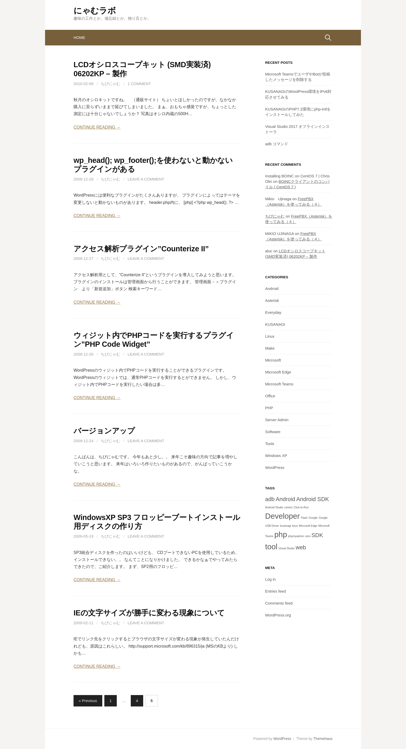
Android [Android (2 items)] (285, 499)
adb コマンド (276, 144)
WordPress (274, 467)
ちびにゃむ (110, 83)
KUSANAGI (275, 324)
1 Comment (139, 83)
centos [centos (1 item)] (288, 507)
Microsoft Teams (279, 384)
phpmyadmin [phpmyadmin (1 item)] (296, 536)
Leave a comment (146, 179)
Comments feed (279, 603)
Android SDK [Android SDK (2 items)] (312, 499)
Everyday (273, 312)
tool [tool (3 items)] (271, 546)
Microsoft (273, 360)
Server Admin (276, 420)
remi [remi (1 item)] (307, 536)
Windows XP (276, 455)
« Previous (88, 700)
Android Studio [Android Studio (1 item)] (274, 507)
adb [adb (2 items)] (269, 499)
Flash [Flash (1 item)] (304, 517)
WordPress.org (278, 615)
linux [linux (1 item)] (295, 525)
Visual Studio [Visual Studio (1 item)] (286, 548)
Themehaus (322, 739)
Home (79, 37)
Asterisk (272, 300)
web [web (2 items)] (301, 547)
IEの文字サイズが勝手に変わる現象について (149, 613)
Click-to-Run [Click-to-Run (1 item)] (301, 507)
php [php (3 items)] (280, 534)
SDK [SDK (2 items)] (317, 535)
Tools (269, 443)
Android (272, 288)
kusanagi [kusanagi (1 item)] (285, 525)
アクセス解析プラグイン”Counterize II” (141, 249)
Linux (269, 336)
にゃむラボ (95, 10)
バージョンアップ (104, 431)
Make (270, 348)
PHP (269, 408)
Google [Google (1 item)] (313, 517)
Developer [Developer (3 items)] (282, 516)
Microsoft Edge (278, 372)
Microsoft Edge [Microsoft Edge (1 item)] (308, 525)
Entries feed (275, 591)
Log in (270, 579)
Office (270, 396)
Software (272, 431)
